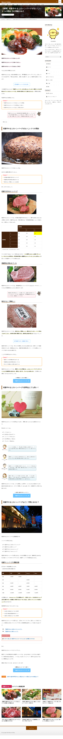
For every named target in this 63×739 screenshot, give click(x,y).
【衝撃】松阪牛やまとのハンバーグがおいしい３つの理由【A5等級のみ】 (11, 705)
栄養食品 (4, 6)
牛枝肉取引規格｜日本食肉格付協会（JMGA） (11, 252)
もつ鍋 (42, 6)
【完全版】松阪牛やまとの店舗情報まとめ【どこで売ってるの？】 (31, 723)
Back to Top (31, 731)
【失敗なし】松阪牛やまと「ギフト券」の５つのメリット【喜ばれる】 (51, 705)
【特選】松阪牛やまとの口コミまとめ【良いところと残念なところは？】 (51, 723)
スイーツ (10, 6)
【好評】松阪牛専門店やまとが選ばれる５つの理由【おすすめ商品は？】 (23, 679)
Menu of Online (12, 736)
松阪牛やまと (10, 17)
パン (15, 6)
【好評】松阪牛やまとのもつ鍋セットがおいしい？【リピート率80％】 (31, 705)
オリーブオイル (27, 6)
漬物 (47, 6)
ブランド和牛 (36, 6)
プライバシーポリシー (51, 99)
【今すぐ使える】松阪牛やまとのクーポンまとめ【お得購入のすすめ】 (19, 641)
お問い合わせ (49, 96)
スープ (20, 6)
